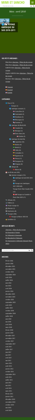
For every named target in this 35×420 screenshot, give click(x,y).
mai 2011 (8, 385)
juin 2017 (8, 352)
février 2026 (9, 261)
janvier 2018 (9, 333)
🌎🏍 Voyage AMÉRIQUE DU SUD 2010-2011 (8, 27)
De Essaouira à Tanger (13, 232)
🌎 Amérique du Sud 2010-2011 (23, 178)
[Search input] (16, 6)
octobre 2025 (10, 272)
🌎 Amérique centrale (16, 109)
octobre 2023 (10, 299)
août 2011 (9, 377)
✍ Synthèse (10, 219)
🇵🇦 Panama (16, 122)
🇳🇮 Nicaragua (17, 120)
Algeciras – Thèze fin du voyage (22, 62)
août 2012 (9, 366)
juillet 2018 (9, 316)
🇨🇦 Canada (16, 128)
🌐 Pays (8, 103)
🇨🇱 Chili (15, 150)
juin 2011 (8, 383)
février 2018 (9, 330)
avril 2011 (9, 388)
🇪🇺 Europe (12, 106)
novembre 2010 (10, 402)
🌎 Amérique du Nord (16, 125)
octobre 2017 (10, 341)
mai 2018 (8, 322)
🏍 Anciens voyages (15, 175)
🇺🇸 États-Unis (17, 133)
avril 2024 (9, 288)
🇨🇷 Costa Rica (17, 111)
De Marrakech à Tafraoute (14, 238)
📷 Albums (9, 200)
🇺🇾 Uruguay (17, 164)
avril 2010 (9, 410)
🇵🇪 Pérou (16, 158)
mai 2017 (8, 355)
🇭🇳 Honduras (17, 117)
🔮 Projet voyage (11, 205)
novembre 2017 (10, 338)
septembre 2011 (11, 374)
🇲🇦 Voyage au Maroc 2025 (17, 217)
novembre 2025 (10, 269)
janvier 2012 (9, 369)
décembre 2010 (10, 399)
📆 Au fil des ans (11, 172)
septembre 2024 (11, 275)
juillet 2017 (9, 349)
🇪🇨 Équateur (17, 156)
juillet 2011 (9, 380)
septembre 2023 (11, 302)
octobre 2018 (10, 311)
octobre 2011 (10, 371)
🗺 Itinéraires (10, 211)
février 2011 (9, 394)
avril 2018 (9, 324)
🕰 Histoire (9, 208)
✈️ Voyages (9, 214)
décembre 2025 (10, 266)
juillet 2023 (9, 308)
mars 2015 (9, 363)
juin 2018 (8, 319)
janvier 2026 (9, 263)
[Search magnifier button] (33, 6)
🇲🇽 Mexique (17, 131)
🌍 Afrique (12, 167)
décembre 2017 (10, 335)
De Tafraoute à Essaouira (14, 235)
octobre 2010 (10, 405)
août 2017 (9, 347)
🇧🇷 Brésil (16, 147)
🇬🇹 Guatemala (17, 114)
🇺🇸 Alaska (20, 136)
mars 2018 (9, 327)
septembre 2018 (11, 313)
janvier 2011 (9, 396)
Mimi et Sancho (13, 2)
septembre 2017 (11, 344)
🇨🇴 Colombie (17, 153)
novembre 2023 (10, 297)
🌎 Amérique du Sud (15, 139)
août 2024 (9, 277)
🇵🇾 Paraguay (17, 161)
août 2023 (9, 305)
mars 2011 (9, 391)
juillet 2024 (9, 280)
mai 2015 (8, 360)
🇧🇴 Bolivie (16, 145)
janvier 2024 (9, 291)
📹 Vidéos (9, 203)
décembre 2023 (10, 294)
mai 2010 (8, 407)
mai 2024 (8, 286)
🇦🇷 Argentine (17, 142)
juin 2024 (8, 283)
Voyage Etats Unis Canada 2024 (23, 189)
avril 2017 (9, 358)
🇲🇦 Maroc (16, 169)
